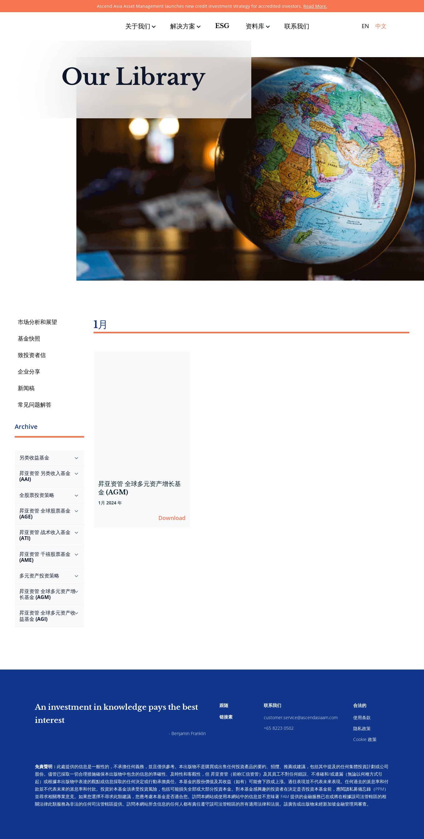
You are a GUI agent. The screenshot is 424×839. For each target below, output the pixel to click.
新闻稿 (26, 388)
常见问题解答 (34, 404)
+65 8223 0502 (279, 728)
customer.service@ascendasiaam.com (301, 717)
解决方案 (182, 26)
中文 (381, 26)
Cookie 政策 (365, 739)
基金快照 (29, 338)
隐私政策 (362, 728)
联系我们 (296, 26)
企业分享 (29, 371)
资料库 (255, 26)
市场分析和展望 (37, 322)
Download (172, 518)
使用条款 (362, 717)
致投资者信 (32, 355)
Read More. (315, 6)
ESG (222, 26)
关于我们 (137, 26)
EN (365, 26)
